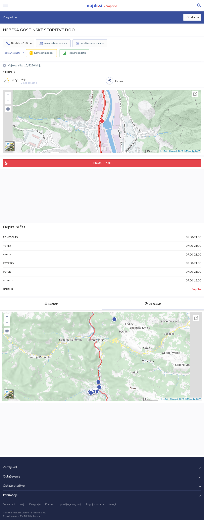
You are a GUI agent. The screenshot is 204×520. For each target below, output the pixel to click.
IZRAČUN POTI (102, 163)
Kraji (22, 504)
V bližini (7, 71)
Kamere (119, 81)
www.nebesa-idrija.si (55, 43)
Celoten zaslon (195, 94)
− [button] (8, 101)
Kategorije (34, 504)
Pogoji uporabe (95, 504)
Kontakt (49, 504)
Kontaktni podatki (44, 52)
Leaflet (163, 151)
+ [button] (8, 95)
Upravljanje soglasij (70, 504)
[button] (8, 109)
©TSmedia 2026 (192, 151)
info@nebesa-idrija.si (92, 43)
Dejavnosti (9, 504)
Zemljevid (153, 304)
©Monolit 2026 (176, 151)
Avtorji (112, 504)
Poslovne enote (11, 52)
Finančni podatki (77, 52)
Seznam (51, 304)
